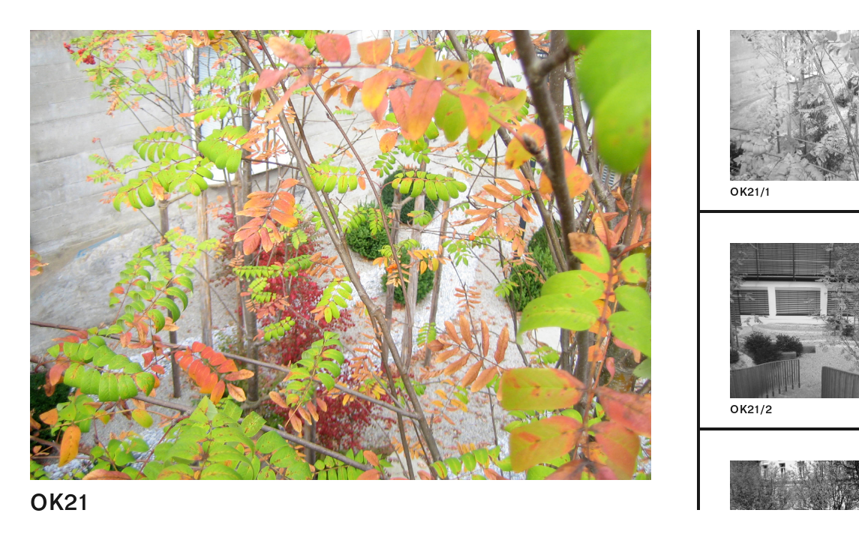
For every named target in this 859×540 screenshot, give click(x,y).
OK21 (59, 502)
